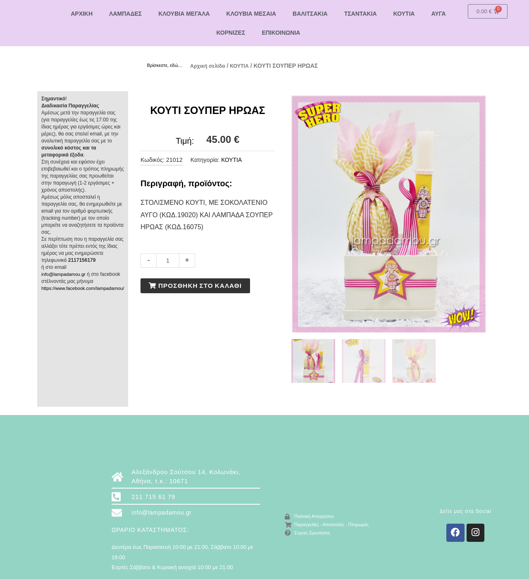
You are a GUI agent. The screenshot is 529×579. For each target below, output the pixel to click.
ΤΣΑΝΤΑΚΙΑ (360, 13)
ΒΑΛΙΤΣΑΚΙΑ (310, 13)
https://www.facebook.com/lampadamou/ (85, 288)
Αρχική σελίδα (210, 65)
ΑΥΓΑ (438, 13)
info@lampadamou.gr (65, 274)
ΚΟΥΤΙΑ (404, 13)
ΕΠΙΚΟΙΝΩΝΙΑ (281, 32)
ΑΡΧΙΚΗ (82, 13)
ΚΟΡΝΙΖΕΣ (230, 32)
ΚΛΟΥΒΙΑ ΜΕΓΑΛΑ (184, 13)
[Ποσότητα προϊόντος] (168, 260)
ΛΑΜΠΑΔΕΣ (125, 13)
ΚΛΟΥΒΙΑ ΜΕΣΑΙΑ (251, 13)
